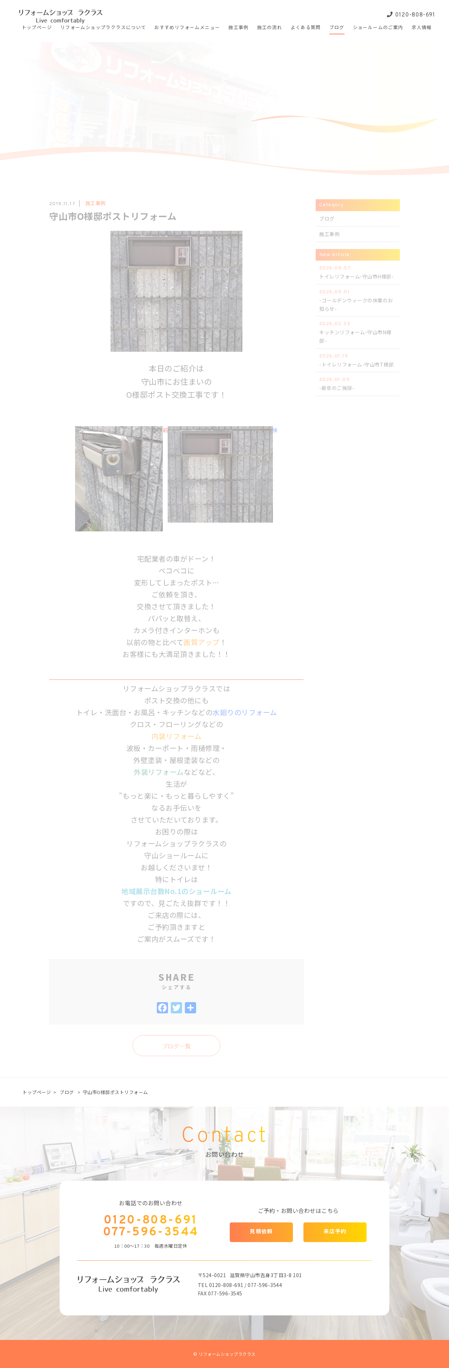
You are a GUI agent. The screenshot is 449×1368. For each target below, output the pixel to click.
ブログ (67, 1092)
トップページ (36, 1092)
